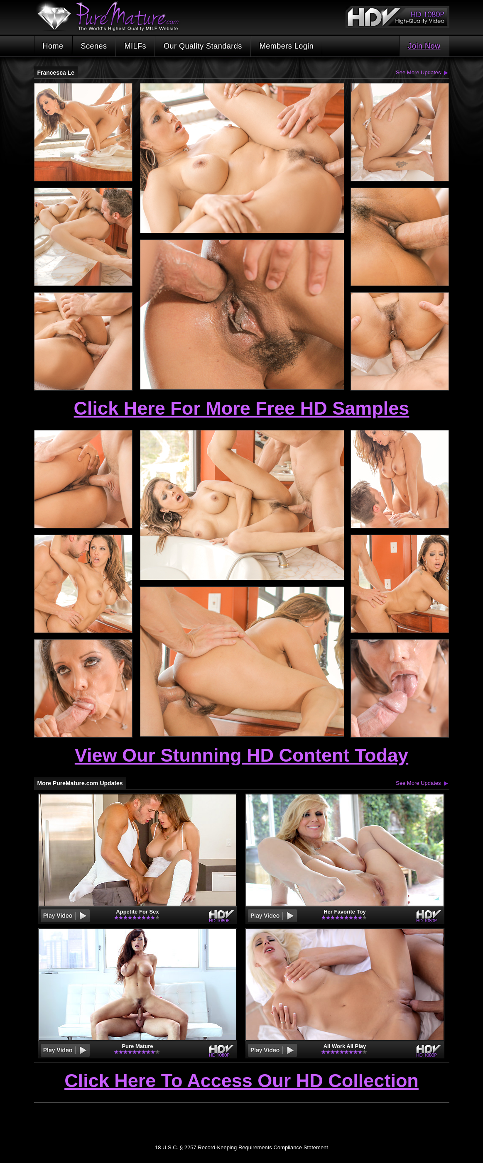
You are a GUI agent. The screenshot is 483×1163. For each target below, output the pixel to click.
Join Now (424, 46)
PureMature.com (112, 16)
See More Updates (418, 72)
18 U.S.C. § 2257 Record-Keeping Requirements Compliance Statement (241, 1147)
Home (53, 46)
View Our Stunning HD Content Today (241, 755)
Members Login (287, 46)
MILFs (136, 46)
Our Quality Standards (203, 46)
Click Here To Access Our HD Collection (241, 1081)
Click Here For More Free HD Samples (241, 408)
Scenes (94, 46)
